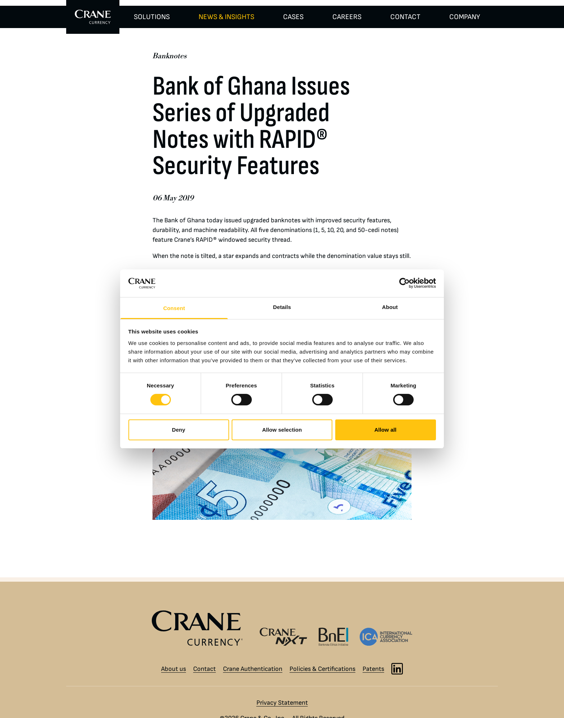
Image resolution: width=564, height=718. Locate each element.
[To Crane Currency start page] (93, 17)
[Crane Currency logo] (200, 628)
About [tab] (390, 307)
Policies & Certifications (322, 669)
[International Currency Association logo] (386, 636)
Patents (373, 669)
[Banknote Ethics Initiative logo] (333, 636)
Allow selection (282, 430)
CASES (293, 17)
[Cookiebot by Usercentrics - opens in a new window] (404, 283)
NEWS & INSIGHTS (226, 17)
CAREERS (346, 17)
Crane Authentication (252, 669)
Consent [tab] (174, 308)
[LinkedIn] (397, 668)
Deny (178, 430)
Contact (204, 669)
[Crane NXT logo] (283, 636)
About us (173, 669)
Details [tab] (282, 307)
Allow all (385, 430)
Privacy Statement (282, 702)
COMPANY (464, 17)
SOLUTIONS (152, 17)
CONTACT (405, 17)
